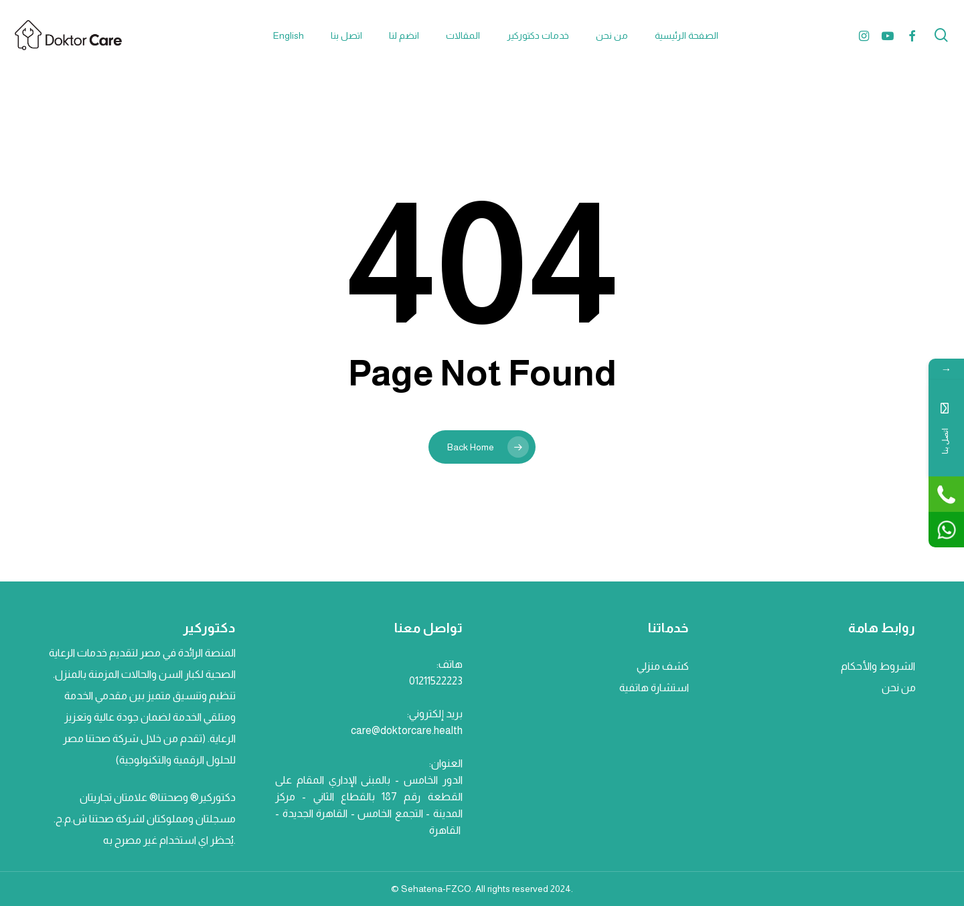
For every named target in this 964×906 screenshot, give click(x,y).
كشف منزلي (663, 666)
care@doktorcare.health (407, 730)
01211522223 (436, 681)
